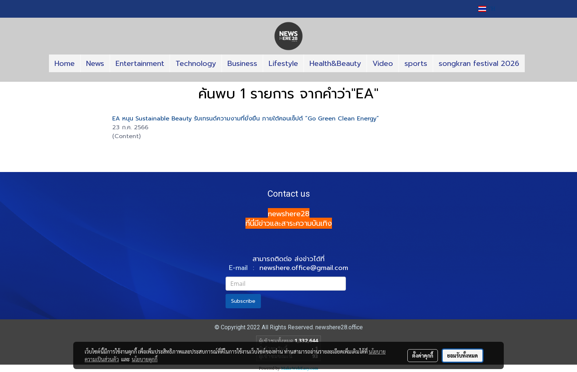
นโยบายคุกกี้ (144, 359)
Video (382, 63)
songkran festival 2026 (479, 63)
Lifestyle (283, 63)
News (95, 63)
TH (486, 9)
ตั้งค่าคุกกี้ (422, 355)
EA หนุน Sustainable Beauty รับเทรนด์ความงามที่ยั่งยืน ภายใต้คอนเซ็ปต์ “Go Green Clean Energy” (245, 118)
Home (64, 63)
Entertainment (140, 63)
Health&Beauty (335, 63)
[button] (288, 79)
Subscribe (243, 301)
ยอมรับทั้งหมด (462, 355)
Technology (196, 63)
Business (242, 63)
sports (415, 63)
